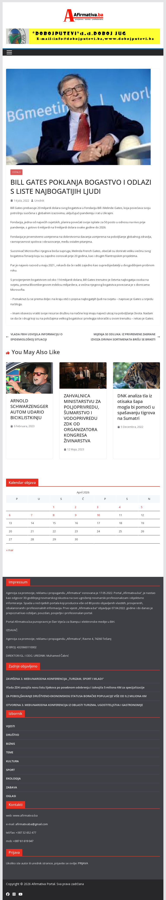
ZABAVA (11, 787)
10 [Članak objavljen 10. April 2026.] (98, 515)
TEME (9, 752)
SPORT (10, 770)
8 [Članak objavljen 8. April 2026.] (53, 515)
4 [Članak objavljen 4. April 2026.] (119, 507)
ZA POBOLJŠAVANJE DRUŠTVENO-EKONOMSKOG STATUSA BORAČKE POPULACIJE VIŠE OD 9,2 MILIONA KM (76, 696)
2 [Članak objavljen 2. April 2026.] (75, 507)
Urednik (39, 200)
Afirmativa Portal (43, 884)
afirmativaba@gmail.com (31, 824)
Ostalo (16, 172)
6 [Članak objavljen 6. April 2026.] (9, 515)
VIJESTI (10, 726)
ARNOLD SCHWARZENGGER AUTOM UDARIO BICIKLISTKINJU (29, 409)
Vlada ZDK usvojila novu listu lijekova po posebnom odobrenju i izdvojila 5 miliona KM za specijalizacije (75, 687)
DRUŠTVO (12, 735)
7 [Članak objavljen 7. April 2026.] (31, 515)
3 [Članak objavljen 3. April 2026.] (97, 507)
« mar (9, 550)
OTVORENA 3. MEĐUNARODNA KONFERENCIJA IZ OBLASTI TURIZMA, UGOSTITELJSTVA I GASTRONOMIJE (74, 705)
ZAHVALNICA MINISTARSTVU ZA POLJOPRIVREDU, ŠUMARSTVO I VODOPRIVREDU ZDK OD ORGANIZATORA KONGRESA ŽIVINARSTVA (82, 418)
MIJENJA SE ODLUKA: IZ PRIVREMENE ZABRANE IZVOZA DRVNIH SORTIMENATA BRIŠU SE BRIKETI (125, 336)
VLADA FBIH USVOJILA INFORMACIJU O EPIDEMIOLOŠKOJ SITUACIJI (34, 336)
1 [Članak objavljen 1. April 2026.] (53, 507)
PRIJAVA (83, 863)
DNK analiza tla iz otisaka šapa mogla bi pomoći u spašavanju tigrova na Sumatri (136, 407)
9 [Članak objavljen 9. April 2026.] (75, 515)
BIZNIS (10, 744)
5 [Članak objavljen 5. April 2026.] (141, 507)
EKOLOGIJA (13, 778)
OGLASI (11, 796)
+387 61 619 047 (23, 841)
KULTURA (12, 761)
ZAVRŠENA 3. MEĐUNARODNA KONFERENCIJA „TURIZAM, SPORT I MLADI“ (55, 679)
